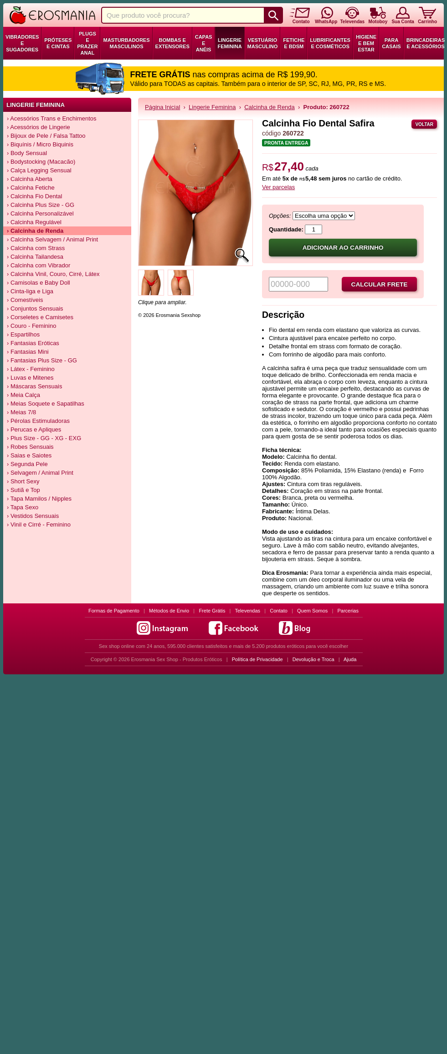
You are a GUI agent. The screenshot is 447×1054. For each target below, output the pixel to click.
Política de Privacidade (257, 659)
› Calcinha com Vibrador (38, 265)
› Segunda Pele (27, 464)
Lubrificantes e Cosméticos (330, 43)
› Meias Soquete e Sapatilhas (45, 403)
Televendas (247, 610)
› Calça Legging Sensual (39, 170)
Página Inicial (162, 107)
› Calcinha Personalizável (40, 213)
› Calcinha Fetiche (31, 187)
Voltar (424, 124)
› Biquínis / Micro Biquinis (40, 144)
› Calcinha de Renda (35, 230)
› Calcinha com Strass (36, 248)
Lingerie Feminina (229, 43)
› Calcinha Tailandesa (35, 256)
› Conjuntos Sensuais (35, 308)
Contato (279, 610)
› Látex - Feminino (31, 369)
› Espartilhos (23, 334)
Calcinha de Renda (269, 107)
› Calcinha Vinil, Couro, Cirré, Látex (53, 274)
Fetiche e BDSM (293, 43)
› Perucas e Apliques (34, 429)
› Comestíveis (25, 299)
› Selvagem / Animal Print (40, 472)
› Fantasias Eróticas (33, 343)
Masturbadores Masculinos (126, 43)
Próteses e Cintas (58, 43)
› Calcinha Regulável (34, 222)
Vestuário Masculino (262, 43)
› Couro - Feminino (31, 325)
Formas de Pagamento (113, 610)
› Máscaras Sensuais (34, 386)
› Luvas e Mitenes (30, 377)
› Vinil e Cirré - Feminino (39, 524)
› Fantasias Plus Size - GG (42, 360)
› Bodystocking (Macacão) (41, 161)
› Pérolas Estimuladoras (38, 420)
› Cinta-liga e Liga (30, 291)
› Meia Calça (23, 394)
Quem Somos (312, 610)
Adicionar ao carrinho (343, 247)
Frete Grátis (212, 610)
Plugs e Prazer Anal (87, 43)
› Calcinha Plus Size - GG (40, 204)
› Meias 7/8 (21, 412)
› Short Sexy (23, 481)
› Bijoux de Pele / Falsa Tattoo (46, 135)
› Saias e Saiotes (29, 455)
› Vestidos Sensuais (33, 515)
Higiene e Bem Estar (366, 43)
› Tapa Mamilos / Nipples (39, 498)
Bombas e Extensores (172, 43)
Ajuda (350, 659)
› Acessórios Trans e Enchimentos (52, 118)
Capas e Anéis (203, 43)
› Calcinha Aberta (29, 179)
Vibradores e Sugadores (22, 43)
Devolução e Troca (313, 659)
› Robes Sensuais (30, 446)
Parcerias (348, 610)
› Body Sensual (27, 153)
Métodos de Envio (169, 610)
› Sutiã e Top (23, 490)
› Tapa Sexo (22, 507)
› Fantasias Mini (28, 351)
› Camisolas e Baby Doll (38, 282)
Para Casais (391, 43)
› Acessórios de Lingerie (38, 127)
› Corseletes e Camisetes (40, 317)
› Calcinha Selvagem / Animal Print (52, 239)
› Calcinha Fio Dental (34, 196)
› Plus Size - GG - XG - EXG (44, 438)
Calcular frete (379, 284)
